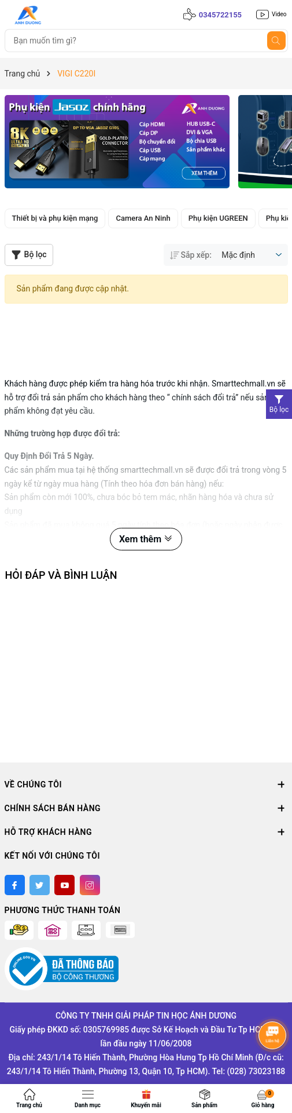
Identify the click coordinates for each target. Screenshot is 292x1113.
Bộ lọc (29, 255)
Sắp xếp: (191, 255)
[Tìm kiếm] (276, 40)
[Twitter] (39, 885)
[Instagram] (90, 885)
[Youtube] (64, 885)
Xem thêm (146, 539)
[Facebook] (15, 885)
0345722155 (220, 14)
